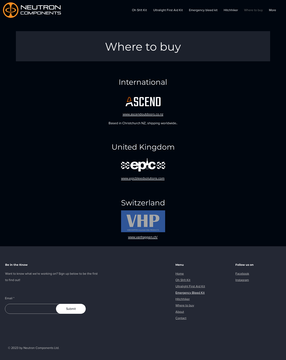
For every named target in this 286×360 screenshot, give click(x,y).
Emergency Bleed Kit (190, 292)
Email (9, 298)
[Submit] (71, 309)
